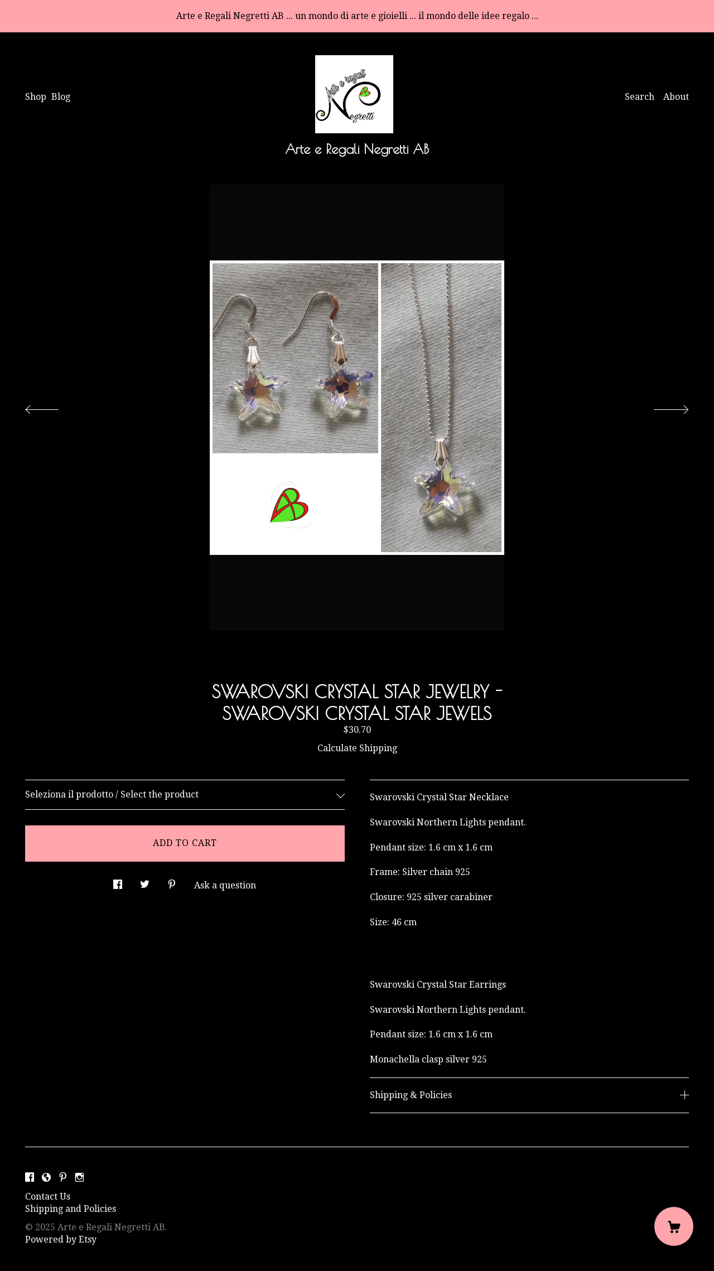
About (676, 96)
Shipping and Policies (70, 1209)
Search (639, 96)
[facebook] (29, 1178)
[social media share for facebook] (117, 881)
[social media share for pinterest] (171, 881)
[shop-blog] (46, 1178)
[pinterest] (63, 1178)
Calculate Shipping (357, 748)
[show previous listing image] (53, 406)
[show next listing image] (661, 406)
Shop (35, 96)
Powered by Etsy (61, 1239)
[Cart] (673, 1226)
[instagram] (79, 1178)
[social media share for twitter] (144, 881)
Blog (60, 96)
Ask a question (225, 885)
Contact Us (47, 1196)
